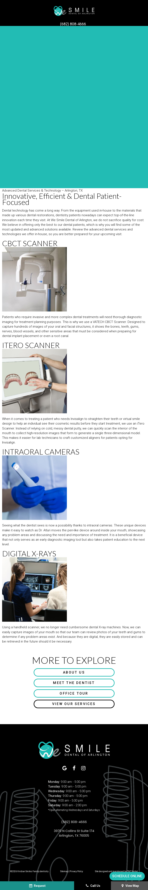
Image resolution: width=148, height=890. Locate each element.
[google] (64, 768)
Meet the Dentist (74, 683)
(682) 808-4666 (73, 24)
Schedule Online (127, 876)
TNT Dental (132, 871)
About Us (74, 672)
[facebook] (74, 768)
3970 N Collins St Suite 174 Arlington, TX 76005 (74, 833)
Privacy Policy (76, 871)
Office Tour (74, 693)
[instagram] (83, 768)
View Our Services (74, 704)
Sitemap (64, 871)
